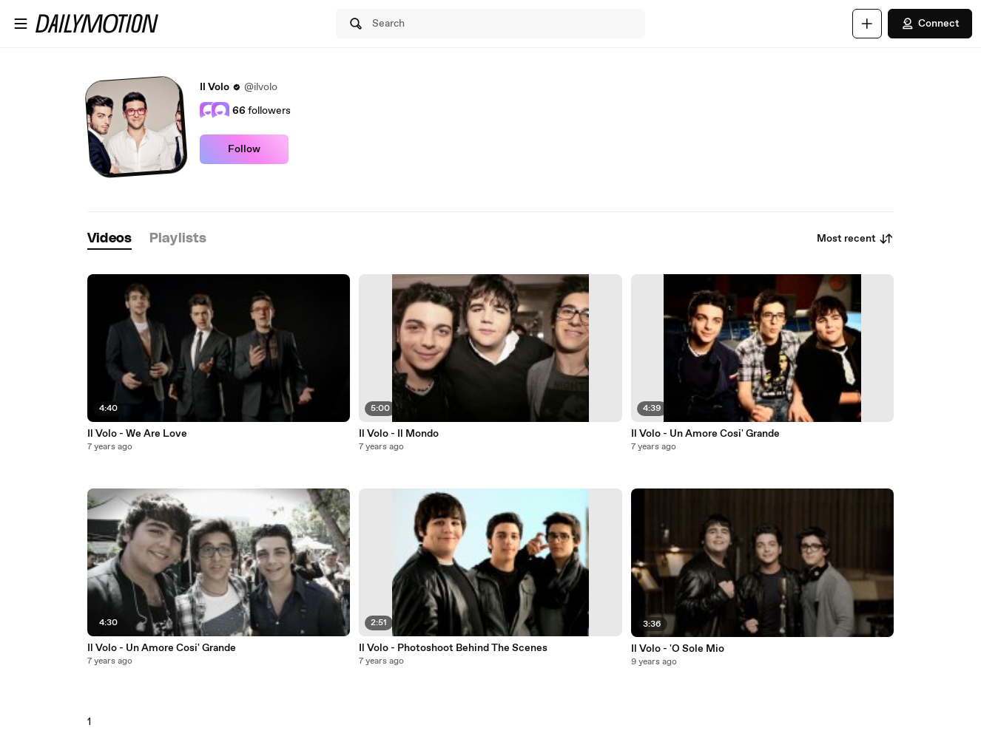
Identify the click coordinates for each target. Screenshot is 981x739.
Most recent (855, 238)
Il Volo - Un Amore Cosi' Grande (161, 648)
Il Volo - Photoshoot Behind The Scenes (453, 648)
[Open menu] (21, 23)
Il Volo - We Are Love (137, 434)
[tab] (109, 239)
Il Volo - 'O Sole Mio (677, 649)
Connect (930, 23)
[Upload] (867, 23)
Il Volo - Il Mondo (399, 434)
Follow (244, 149)
